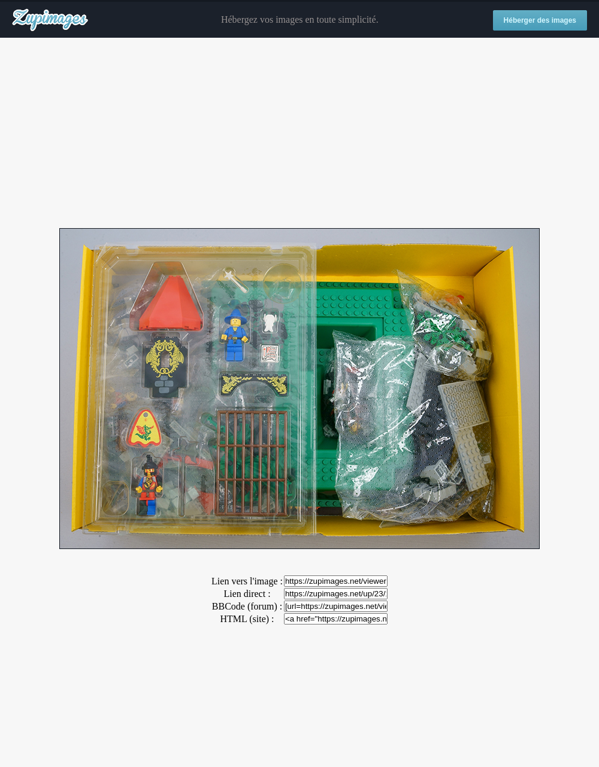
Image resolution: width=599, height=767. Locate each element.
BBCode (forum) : (247, 606)
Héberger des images (540, 20)
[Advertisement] (299, 133)
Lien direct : (246, 594)
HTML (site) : (247, 619)
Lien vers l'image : (247, 581)
